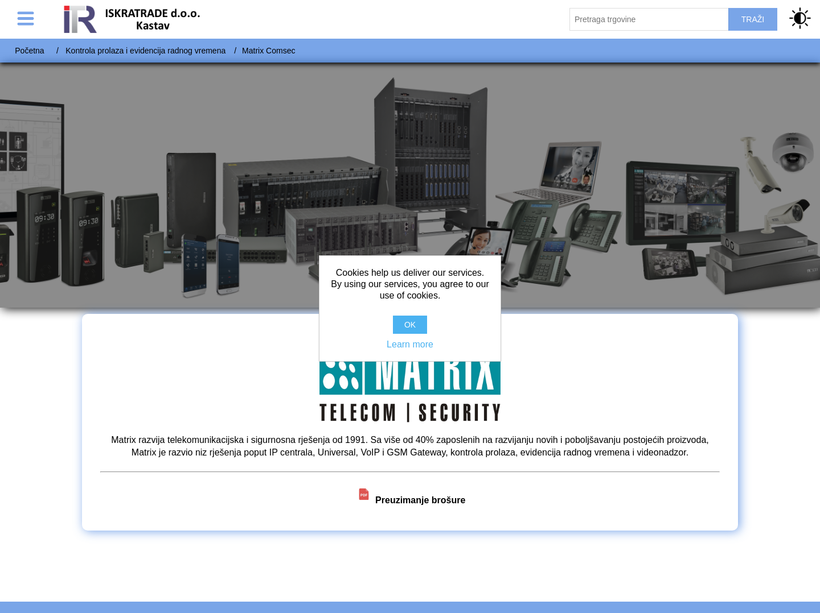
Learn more (410, 344)
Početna (29, 50)
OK (410, 324)
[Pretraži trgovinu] (649, 19)
